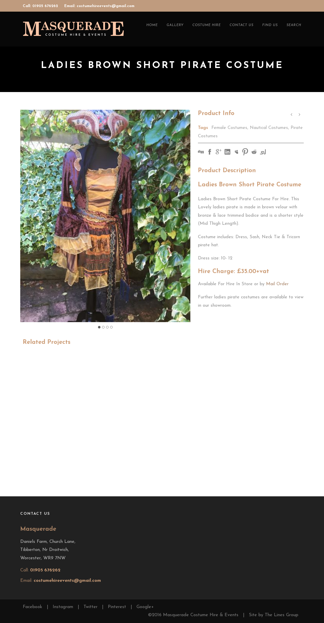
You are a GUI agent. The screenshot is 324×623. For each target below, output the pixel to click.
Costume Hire (206, 25)
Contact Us (241, 25)
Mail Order (277, 284)
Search (294, 25)
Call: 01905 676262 (41, 6)
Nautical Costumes (269, 127)
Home (152, 25)
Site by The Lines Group (273, 615)
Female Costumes (229, 127)
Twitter (90, 607)
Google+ (145, 607)
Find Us (270, 25)
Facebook (32, 607)
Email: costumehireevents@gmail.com (99, 6)
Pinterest (117, 607)
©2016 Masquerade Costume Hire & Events (193, 615)
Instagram (63, 607)
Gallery (175, 25)
